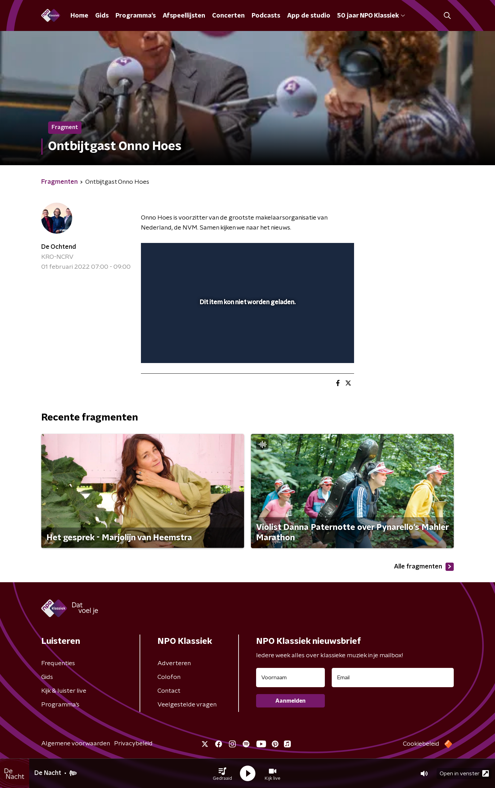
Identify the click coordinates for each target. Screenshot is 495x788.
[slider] (246, 329)
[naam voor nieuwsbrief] (290, 677)
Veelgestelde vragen (187, 705)
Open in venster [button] (464, 773)
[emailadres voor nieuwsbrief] (393, 677)
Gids (102, 16)
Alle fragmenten (424, 567)
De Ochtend (58, 247)
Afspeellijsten (184, 16)
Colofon (168, 677)
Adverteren (174, 663)
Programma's (136, 16)
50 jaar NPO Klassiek (371, 16)
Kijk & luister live (63, 691)
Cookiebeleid (421, 744)
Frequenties (58, 663)
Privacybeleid (133, 744)
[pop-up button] (323, 348)
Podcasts (266, 16)
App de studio (308, 16)
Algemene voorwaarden (75, 744)
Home (79, 16)
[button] (222, 774)
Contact (168, 691)
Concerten (228, 16)
